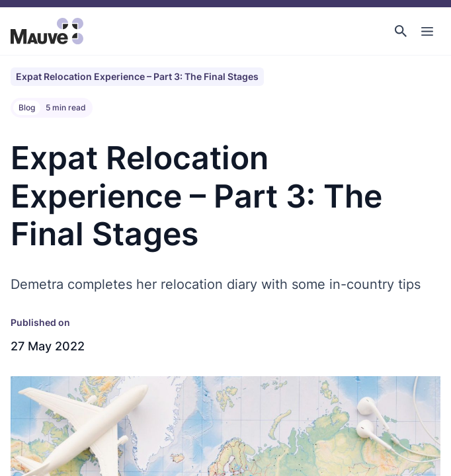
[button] (401, 31)
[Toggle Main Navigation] (427, 31)
